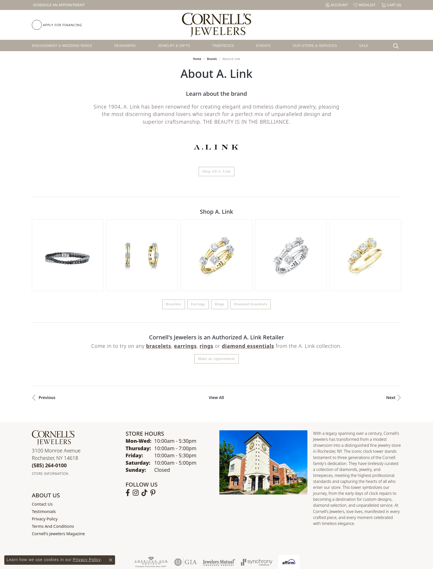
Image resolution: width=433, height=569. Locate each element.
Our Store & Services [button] (315, 45)
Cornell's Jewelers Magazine (58, 474)
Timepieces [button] (223, 45)
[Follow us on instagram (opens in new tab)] (136, 433)
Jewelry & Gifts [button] (174, 45)
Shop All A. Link (216, 171)
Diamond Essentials (250, 245)
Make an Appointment (216, 300)
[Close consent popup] (110, 560)
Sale (364, 45)
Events (263, 45)
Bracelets (174, 245)
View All (216, 338)
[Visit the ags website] (151, 503)
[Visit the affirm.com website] (288, 503)
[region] (216, 226)
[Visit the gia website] (185, 503)
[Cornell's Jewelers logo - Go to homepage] (216, 25)
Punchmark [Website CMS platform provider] (226, 561)
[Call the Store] (49, 406)
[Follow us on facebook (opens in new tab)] (128, 433)
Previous (47, 338)
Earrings (198, 245)
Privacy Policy (45, 459)
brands (212, 59)
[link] (58, 5)
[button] (337, 5)
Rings (219, 245)
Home (197, 59)
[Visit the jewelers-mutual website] (219, 503)
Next (390, 338)
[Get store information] (50, 414)
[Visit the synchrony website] (256, 503)
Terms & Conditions (222, 543)
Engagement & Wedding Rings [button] (62, 45)
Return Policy (160, 543)
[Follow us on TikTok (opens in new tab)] (144, 433)
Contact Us (42, 445)
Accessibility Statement (264, 543)
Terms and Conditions (53, 467)
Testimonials (44, 452)
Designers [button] (125, 45)
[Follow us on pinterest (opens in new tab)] (152, 433)
